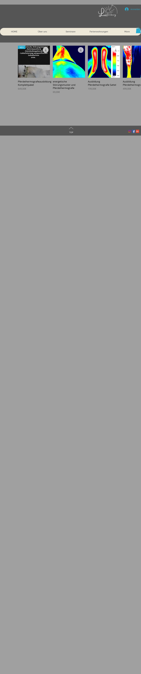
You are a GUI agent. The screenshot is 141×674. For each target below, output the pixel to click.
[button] (138, 30)
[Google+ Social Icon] (137, 131)
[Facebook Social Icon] (133, 131)
